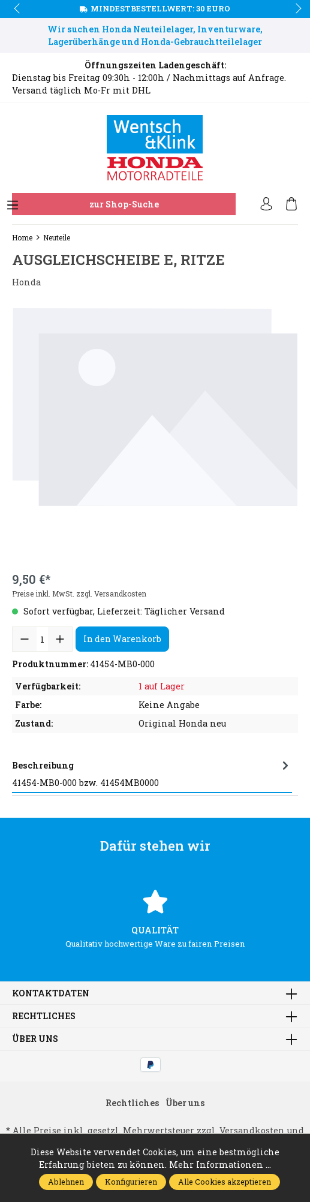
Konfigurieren (131, 1181)
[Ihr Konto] (266, 204)
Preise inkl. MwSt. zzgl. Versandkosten (79, 593)
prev (18, 9)
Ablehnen (66, 1181)
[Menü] (12, 205)
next (295, 9)
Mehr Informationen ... (220, 1164)
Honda (26, 282)
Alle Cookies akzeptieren (224, 1181)
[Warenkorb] (291, 204)
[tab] (152, 774)
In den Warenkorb (122, 638)
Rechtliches (44, 1016)
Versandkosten (252, 1130)
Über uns (35, 1039)
